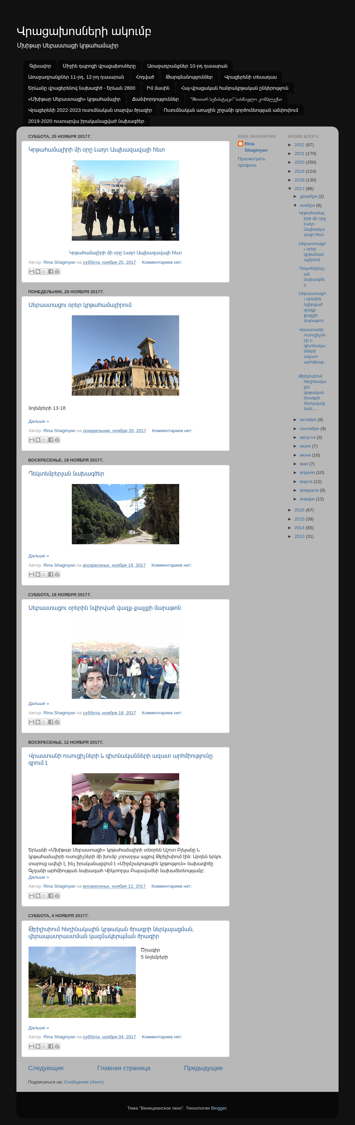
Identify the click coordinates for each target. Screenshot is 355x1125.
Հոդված (145, 77)
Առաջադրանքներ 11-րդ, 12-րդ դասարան (76, 77)
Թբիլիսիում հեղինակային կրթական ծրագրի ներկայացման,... (312, 392)
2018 (300, 179)
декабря (309, 196)
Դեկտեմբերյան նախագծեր (66, 473)
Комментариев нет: (162, 262)
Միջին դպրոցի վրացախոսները (99, 66)
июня (306, 455)
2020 (300, 162)
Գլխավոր (40, 66)
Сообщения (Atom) (84, 1081)
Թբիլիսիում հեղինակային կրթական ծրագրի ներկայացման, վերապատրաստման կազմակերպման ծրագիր (111, 933)
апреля (308, 472)
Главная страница (124, 1067)
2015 (300, 518)
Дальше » (39, 421)
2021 (300, 153)
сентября (310, 428)
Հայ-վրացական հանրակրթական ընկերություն (235, 88)
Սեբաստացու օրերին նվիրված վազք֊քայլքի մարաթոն (105, 608)
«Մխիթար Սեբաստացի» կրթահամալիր (74, 99)
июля (306, 446)
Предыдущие (203, 1067)
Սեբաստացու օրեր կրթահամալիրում (80, 305)
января (308, 498)
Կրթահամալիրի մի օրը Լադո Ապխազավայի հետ (97, 149)
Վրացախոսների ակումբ (83, 31)
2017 (300, 188)
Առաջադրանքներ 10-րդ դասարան (187, 66)
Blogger (218, 1108)
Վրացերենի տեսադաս (250, 77)
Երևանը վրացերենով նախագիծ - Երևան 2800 (81, 88)
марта (307, 481)
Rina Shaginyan (256, 147)
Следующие (46, 1067)
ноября (308, 205)
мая (304, 463)
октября (309, 419)
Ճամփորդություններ (155, 99)
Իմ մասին (158, 88)
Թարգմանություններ (189, 77)
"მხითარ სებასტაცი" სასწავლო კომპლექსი (236, 99)
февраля (310, 490)
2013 (300, 536)
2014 (300, 527)
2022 (300, 144)
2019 (300, 171)
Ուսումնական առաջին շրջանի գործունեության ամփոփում (231, 110)
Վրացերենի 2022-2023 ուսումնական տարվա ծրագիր (90, 110)
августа (308, 437)
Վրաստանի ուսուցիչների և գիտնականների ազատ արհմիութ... (312, 348)
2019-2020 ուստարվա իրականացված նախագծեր (86, 121)
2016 (300, 509)
